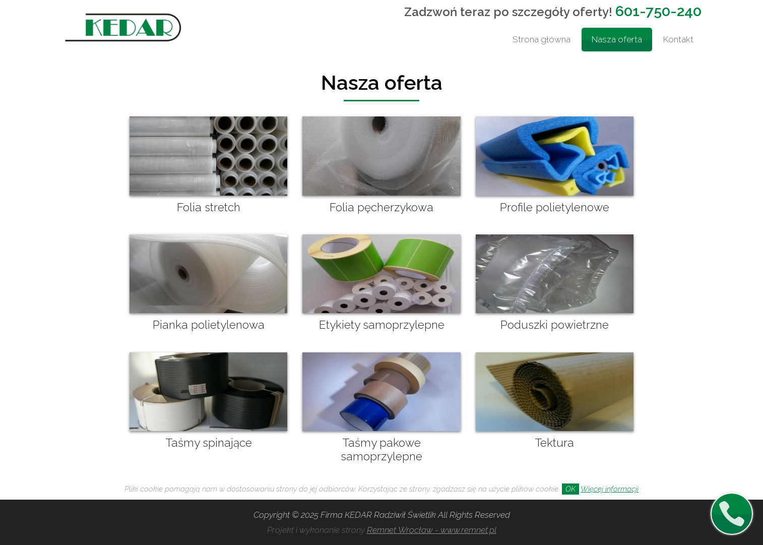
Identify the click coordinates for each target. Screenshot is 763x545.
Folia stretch (208, 207)
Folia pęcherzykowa (381, 207)
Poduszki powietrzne (554, 324)
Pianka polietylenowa (209, 324)
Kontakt (678, 39)
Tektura (554, 442)
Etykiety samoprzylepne (381, 324)
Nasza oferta (617, 39)
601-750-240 (658, 11)
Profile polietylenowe (554, 207)
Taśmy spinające (208, 442)
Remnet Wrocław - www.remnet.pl (431, 530)
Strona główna (541, 39)
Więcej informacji (610, 489)
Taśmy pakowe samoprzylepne (381, 449)
